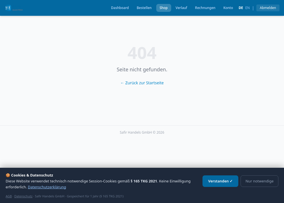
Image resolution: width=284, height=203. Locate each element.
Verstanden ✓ (220, 181)
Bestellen (144, 7)
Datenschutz (23, 196)
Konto (228, 7)
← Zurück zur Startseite (142, 82)
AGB (9, 196)
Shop (164, 7)
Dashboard (120, 7)
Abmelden (268, 7)
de (241, 8)
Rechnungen (205, 7)
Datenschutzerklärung (47, 186)
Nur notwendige (259, 181)
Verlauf (181, 7)
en (247, 8)
